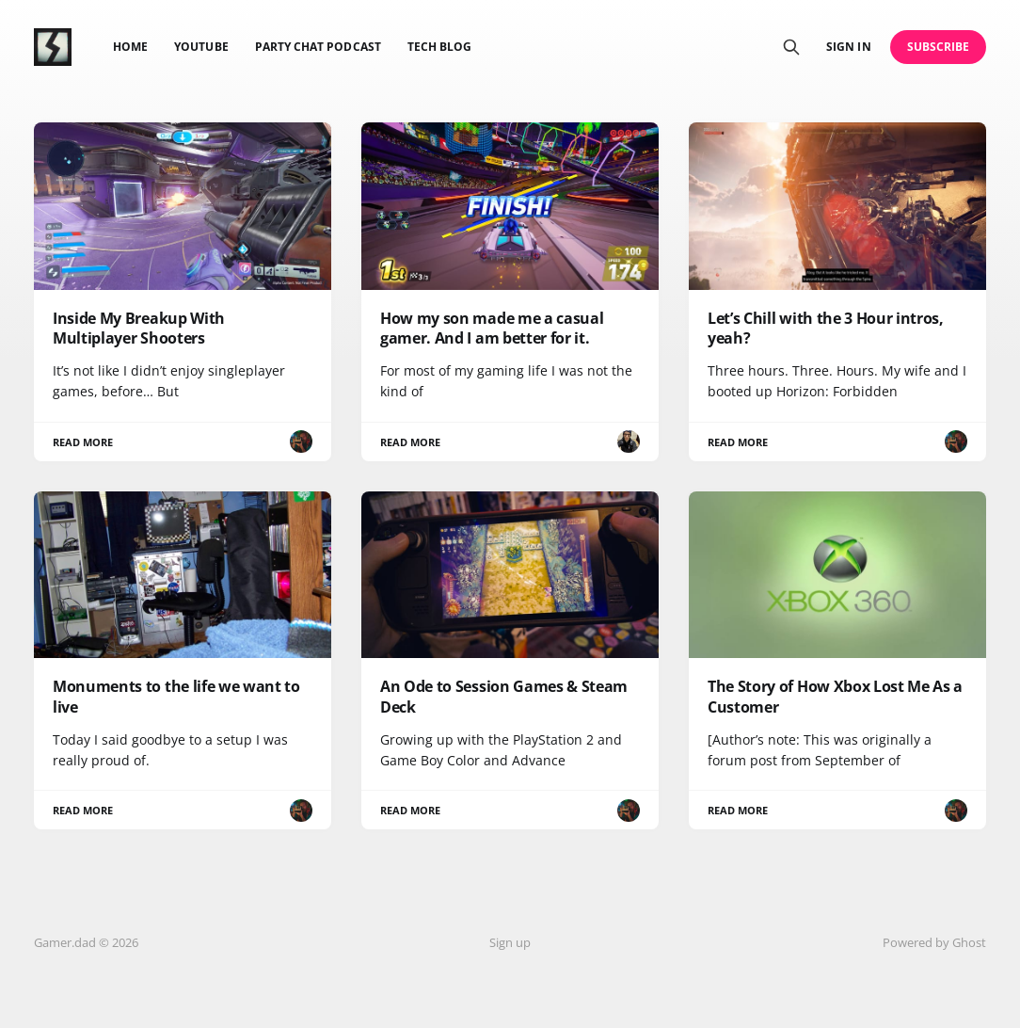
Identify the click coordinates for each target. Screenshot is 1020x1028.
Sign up (510, 942)
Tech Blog (439, 47)
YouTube (201, 47)
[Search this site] (791, 47)
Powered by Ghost (934, 942)
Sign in (848, 47)
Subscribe (938, 47)
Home (130, 47)
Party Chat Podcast (318, 47)
